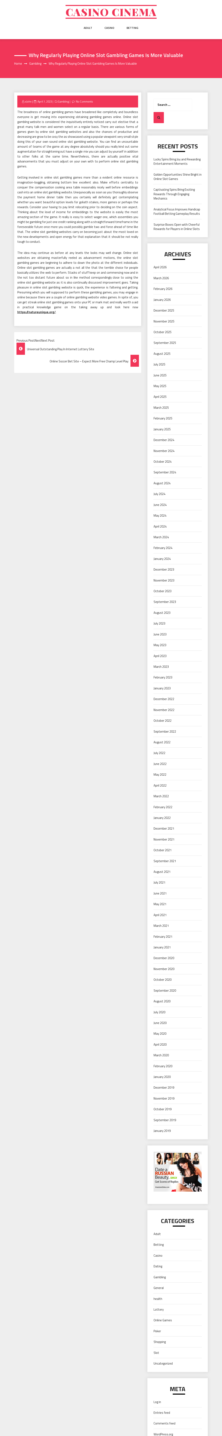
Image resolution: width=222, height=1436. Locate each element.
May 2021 (160, 904)
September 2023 (165, 601)
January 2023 (162, 688)
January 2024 (162, 558)
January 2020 (162, 1076)
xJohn (28, 101)
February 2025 (163, 418)
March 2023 (161, 666)
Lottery (159, 1309)
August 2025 (162, 353)
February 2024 (163, 547)
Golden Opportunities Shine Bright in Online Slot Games (178, 176)
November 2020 (164, 969)
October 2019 (162, 1109)
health (158, 1298)
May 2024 (160, 515)
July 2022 (159, 753)
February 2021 (163, 936)
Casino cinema (111, 12)
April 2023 (160, 656)
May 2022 (160, 774)
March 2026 (161, 278)
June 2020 (160, 1022)
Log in (157, 1402)
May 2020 (160, 1033)
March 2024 (161, 537)
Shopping (160, 1341)
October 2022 (162, 720)
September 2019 (165, 1120)
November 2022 (164, 709)
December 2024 (164, 440)
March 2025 (161, 407)
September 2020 (165, 990)
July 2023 (159, 623)
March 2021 (161, 925)
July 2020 (159, 1012)
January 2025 (162, 429)
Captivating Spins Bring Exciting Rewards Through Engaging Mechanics (174, 194)
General (159, 1287)
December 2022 (164, 699)
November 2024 (164, 450)
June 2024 (160, 504)
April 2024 (160, 526)
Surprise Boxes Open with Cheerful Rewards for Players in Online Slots (177, 226)
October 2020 (162, 979)
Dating (158, 1266)
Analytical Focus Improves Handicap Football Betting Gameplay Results (177, 211)
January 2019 (162, 1130)
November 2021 (164, 839)
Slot (156, 1352)
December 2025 (164, 310)
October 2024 (162, 461)
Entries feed (162, 1412)
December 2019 (164, 1087)
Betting (132, 28)
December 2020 (164, 958)
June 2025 (160, 375)
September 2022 (165, 731)
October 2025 (162, 332)
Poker (157, 1331)
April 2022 (160, 785)
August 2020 (162, 1001)
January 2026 (162, 299)
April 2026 (160, 267)
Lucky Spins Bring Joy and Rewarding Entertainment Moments (177, 161)
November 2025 (164, 321)
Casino (109, 28)
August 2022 (162, 742)
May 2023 (160, 645)
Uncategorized (163, 1363)
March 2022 (161, 796)
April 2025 (160, 396)
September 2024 (165, 472)
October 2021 (162, 850)
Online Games (163, 1320)
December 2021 (164, 828)
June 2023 (160, 634)
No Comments (84, 101)
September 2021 (165, 861)
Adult (88, 28)
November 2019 (164, 1098)
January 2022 (162, 817)
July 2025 (159, 364)
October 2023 (162, 591)
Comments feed (164, 1423)
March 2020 (161, 1055)
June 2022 (160, 763)
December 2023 (164, 569)
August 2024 (162, 483)
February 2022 (163, 807)
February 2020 (163, 1066)
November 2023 (164, 580)
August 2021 (162, 871)
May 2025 (160, 386)
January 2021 (162, 947)
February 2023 (163, 677)
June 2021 (160, 893)
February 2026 (163, 288)
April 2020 (160, 1044)
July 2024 (159, 494)
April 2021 (160, 915)
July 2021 (159, 882)
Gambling (63, 101)
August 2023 (162, 612)
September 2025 (165, 342)
